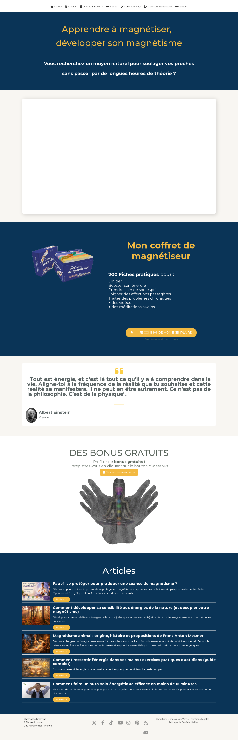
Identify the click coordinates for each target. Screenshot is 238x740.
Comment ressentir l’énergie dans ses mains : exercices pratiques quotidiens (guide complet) (134, 662)
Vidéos (111, 6)
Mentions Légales (200, 719)
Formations (131, 6)
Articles (70, 6)
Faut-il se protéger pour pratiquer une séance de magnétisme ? (115, 583)
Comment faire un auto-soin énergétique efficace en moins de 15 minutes (125, 684)
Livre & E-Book (91, 6)
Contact (181, 6)
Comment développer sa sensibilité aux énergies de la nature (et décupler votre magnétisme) (131, 609)
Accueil (56, 6)
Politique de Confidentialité (183, 722)
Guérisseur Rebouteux (158, 6)
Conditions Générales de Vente (172, 719)
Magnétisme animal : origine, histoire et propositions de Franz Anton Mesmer (128, 635)
